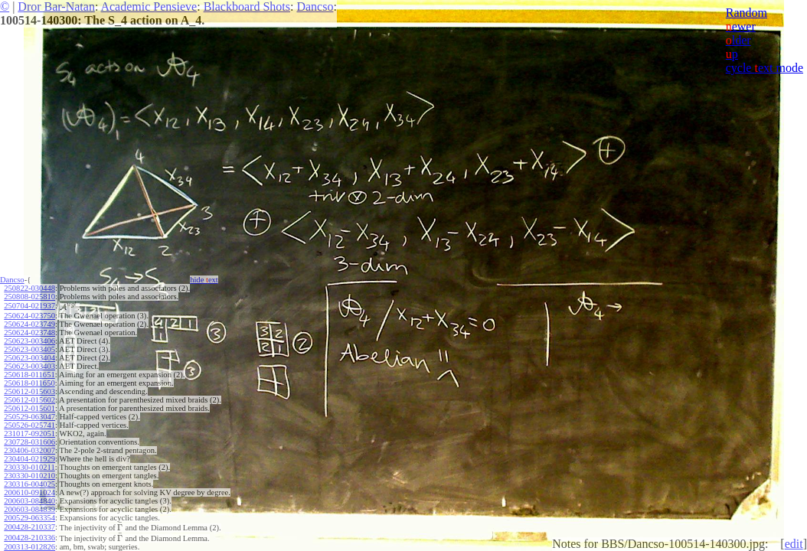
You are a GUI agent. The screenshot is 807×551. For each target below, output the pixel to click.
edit (794, 543)
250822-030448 (29, 288)
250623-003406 (29, 341)
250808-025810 (29, 296)
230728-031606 (29, 442)
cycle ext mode (764, 67)
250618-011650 (29, 383)
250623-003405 (29, 349)
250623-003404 (29, 358)
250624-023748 (29, 332)
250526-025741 (29, 425)
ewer (741, 26)
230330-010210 (29, 475)
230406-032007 (29, 450)
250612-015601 (29, 408)
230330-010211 (29, 467)
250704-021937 (29, 306)
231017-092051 (29, 433)
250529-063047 (29, 416)
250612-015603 (29, 391)
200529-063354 (29, 518)
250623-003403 (29, 366)
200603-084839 (29, 509)
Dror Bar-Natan (56, 6)
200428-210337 (29, 527)
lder (738, 40)
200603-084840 (29, 501)
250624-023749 (29, 324)
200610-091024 (29, 492)
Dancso (314, 6)
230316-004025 (29, 484)
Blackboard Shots (247, 6)
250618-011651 (29, 374)
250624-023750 (29, 315)
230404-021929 (29, 459)
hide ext (204, 280)
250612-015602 (29, 400)
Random (746, 12)
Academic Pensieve (148, 6)
